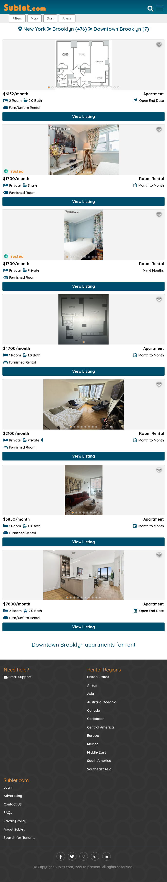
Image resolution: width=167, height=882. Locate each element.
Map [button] (34, 18)
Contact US (13, 804)
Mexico (93, 744)
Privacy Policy (15, 821)
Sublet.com (16, 780)
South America (99, 760)
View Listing (83, 116)
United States (98, 677)
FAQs (8, 812)
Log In (8, 787)
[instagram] (83, 856)
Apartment (153, 93)
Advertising (13, 796)
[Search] (151, 8)
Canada (93, 710)
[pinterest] (95, 856)
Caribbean (95, 719)
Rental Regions (104, 670)
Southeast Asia (99, 769)
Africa (92, 685)
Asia (90, 693)
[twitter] (72, 856)
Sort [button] (50, 18)
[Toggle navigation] (159, 8)
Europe (93, 735)
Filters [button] (17, 18)
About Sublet (14, 829)
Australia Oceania (101, 702)
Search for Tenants (19, 837)
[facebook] (60, 856)
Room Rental (151, 178)
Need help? (16, 670)
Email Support (17, 677)
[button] (67, 18)
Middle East (96, 752)
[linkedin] (106, 856)
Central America (100, 727)
